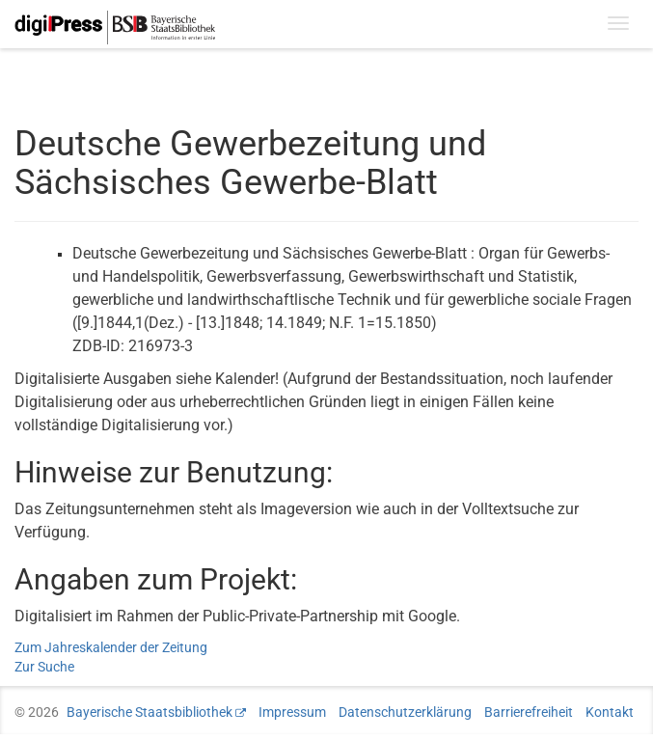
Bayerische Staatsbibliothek (149, 712)
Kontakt (609, 712)
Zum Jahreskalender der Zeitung (110, 647)
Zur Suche (44, 666)
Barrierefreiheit (528, 712)
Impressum (292, 712)
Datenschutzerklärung (405, 712)
